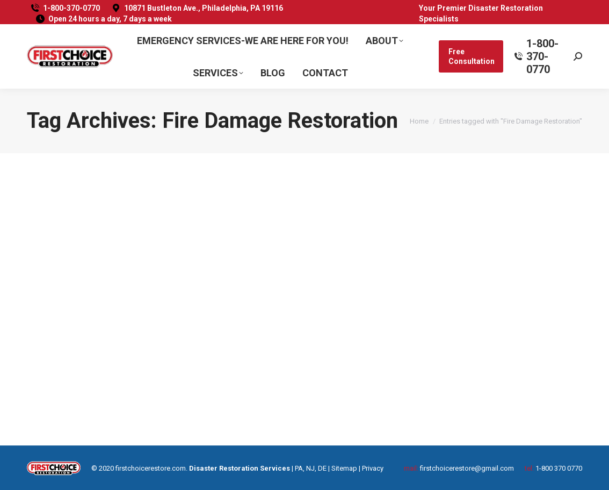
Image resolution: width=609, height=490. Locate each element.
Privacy (372, 468)
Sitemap (344, 468)
